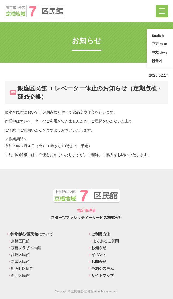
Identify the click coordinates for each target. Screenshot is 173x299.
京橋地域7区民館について (30, 234)
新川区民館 (18, 275)
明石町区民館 (20, 268)
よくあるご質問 (104, 241)
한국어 (157, 61)
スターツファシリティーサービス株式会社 (86, 217)
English (158, 35)
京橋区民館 (18, 241)
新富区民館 (18, 261)
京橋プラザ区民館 (24, 248)
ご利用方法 (99, 234)
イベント (97, 255)
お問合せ (97, 261)
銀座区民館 (18, 255)
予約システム (101, 268)
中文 (160, 44)
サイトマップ (101, 275)
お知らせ (97, 248)
